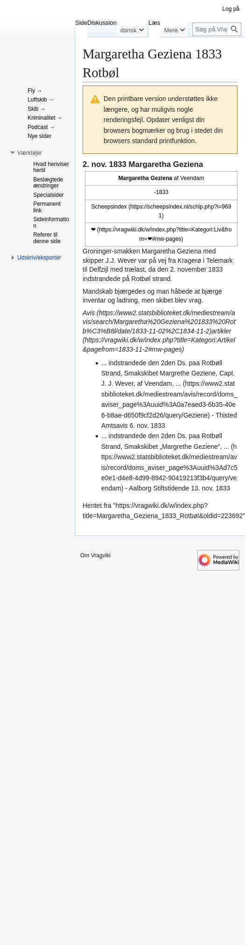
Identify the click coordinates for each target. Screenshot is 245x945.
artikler (221, 331)
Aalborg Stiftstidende (159, 488)
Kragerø (190, 260)
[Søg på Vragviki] (216, 29)
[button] (29, 153)
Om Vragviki (95, 555)
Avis (89, 313)
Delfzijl (98, 269)
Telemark (219, 260)
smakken (127, 251)
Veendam (192, 178)
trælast (135, 269)
